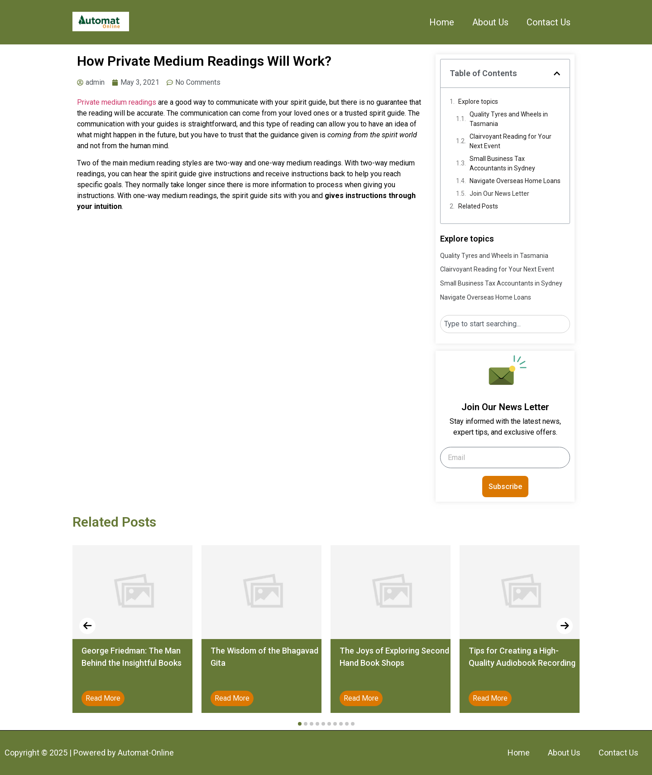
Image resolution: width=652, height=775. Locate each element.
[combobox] (505, 324)
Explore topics (478, 101)
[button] (557, 73)
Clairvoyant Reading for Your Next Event (510, 141)
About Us (490, 22)
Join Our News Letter (499, 193)
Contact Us (548, 22)
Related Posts (478, 206)
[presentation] (87, 626)
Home (441, 22)
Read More (103, 698)
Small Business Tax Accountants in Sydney (502, 163)
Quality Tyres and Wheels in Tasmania (509, 119)
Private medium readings (116, 102)
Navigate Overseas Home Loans (515, 180)
